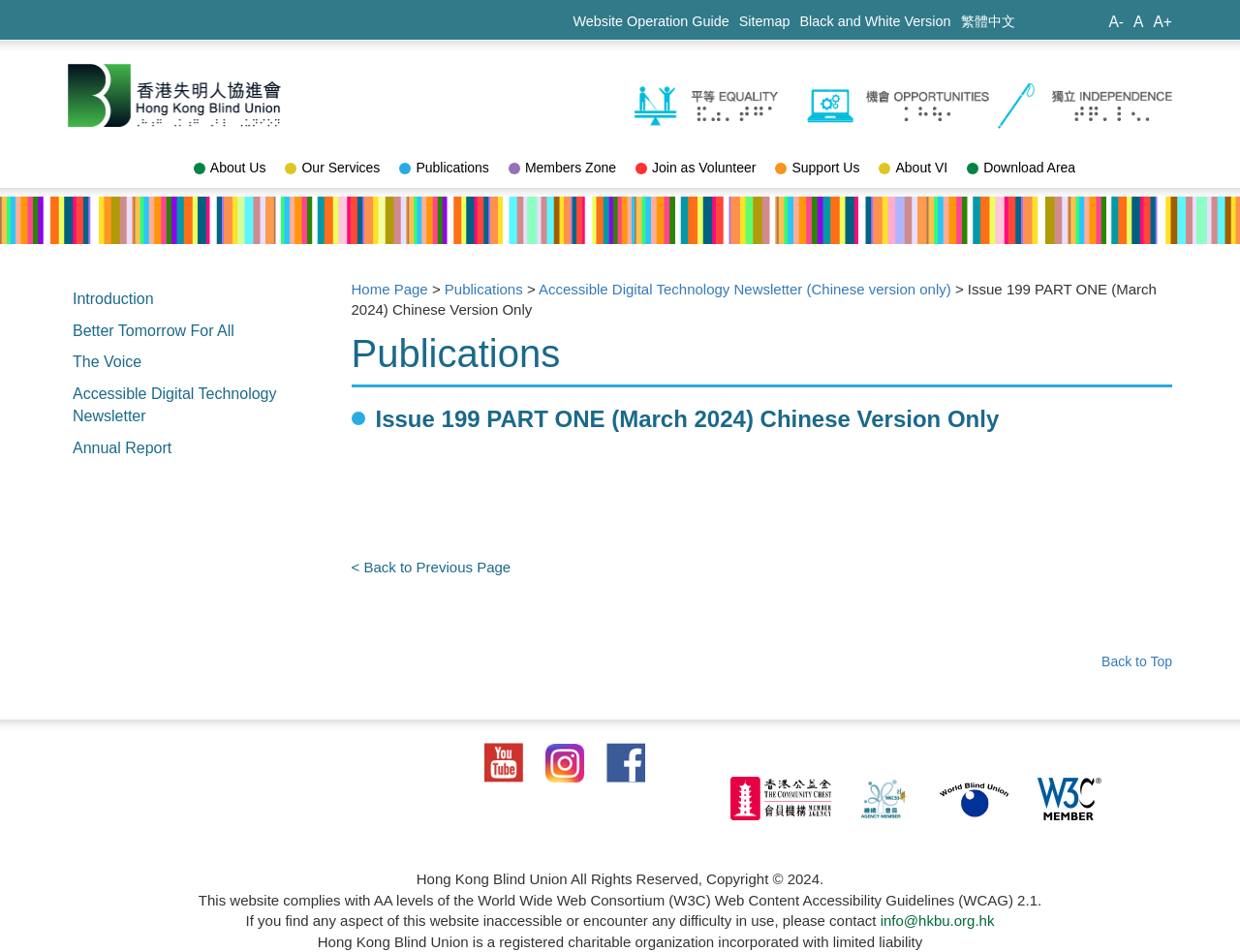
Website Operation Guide (650, 21)
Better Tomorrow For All (153, 330)
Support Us (817, 167)
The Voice (107, 361)
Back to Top (1136, 661)
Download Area (1021, 167)
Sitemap (764, 21)
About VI (913, 167)
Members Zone (562, 167)
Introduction (113, 299)
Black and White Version (875, 21)
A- (1116, 22)
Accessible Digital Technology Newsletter (174, 404)
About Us (230, 167)
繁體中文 (988, 21)
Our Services (332, 167)
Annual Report (122, 448)
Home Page (390, 289)
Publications (444, 167)
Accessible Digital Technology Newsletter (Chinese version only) (745, 289)
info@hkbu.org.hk (938, 920)
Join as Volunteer (696, 167)
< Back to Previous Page (432, 567)
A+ (1162, 22)
